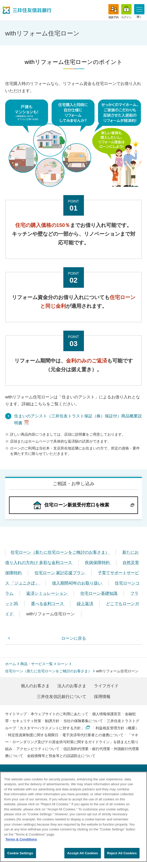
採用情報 (102, 696)
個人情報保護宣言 (106, 714)
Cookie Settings (20, 855)
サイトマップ (16, 714)
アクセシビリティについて (37, 749)
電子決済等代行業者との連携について (93, 735)
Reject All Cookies (122, 855)
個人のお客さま (35, 686)
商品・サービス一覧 (36, 664)
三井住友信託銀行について (61, 696)
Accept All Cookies (82, 855)
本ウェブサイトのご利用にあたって (59, 714)
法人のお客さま (71, 686)
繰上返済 (85, 603)
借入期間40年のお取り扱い (77, 583)
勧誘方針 (52, 721)
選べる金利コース (48, 603)
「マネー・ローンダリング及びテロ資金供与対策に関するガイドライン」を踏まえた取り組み (72, 742)
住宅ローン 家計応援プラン (60, 573)
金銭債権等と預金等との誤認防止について (61, 756)
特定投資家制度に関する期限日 (33, 735)
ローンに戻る (73, 638)
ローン (62, 664)
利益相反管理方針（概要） (117, 728)
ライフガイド (106, 686)
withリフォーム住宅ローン (51, 614)
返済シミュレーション (47, 593)
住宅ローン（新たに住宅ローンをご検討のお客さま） (60, 552)
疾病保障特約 (98, 562)
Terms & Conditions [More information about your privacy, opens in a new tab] (21, 842)
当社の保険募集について (83, 721)
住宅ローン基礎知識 (99, 593)
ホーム (10, 664)
